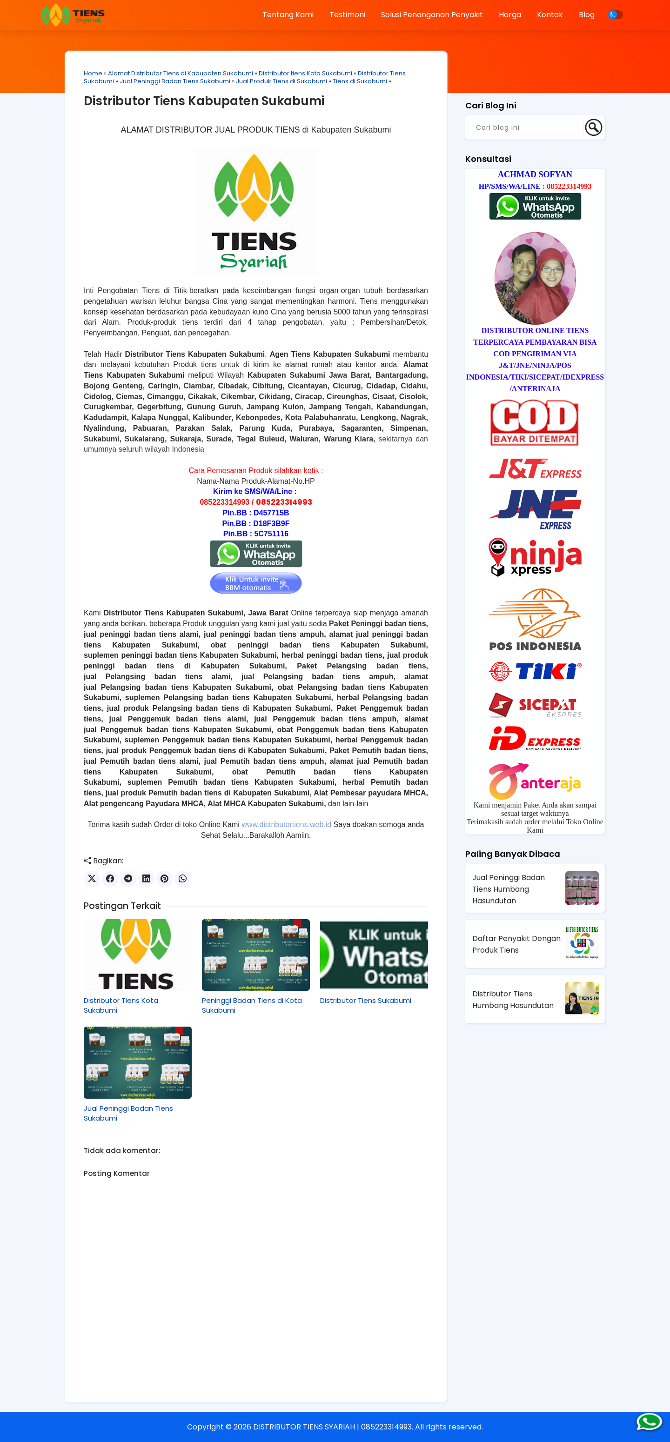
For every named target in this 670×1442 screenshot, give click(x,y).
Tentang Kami (288, 14)
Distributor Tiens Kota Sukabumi (121, 1005)
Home (93, 73)
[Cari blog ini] (526, 127)
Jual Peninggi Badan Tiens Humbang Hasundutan (508, 889)
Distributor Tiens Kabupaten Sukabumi (204, 101)
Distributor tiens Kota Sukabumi (305, 73)
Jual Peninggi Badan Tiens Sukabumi (175, 81)
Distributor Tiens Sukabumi (365, 1000)
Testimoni (347, 14)
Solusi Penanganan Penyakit (432, 14)
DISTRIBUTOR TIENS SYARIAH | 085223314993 (332, 1427)
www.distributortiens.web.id (286, 824)
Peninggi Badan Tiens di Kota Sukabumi (252, 1005)
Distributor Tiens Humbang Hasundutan (513, 999)
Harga (510, 14)
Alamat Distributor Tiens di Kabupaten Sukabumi (180, 73)
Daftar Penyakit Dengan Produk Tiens (516, 944)
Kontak (550, 14)
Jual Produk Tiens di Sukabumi (281, 81)
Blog (587, 14)
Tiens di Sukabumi (360, 81)
